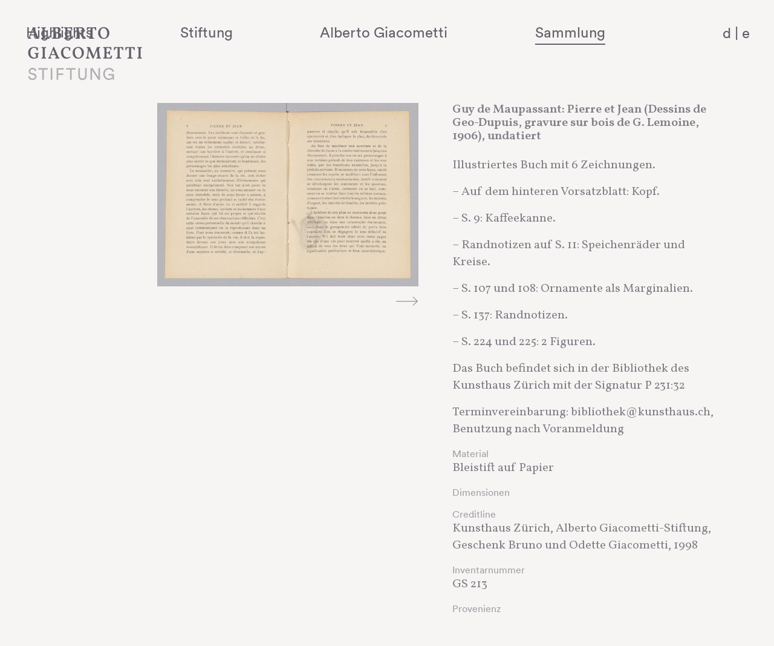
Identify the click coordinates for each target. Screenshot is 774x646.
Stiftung (302, 32)
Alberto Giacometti (445, 32)
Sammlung (596, 32)
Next (407, 301)
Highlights (190, 32)
